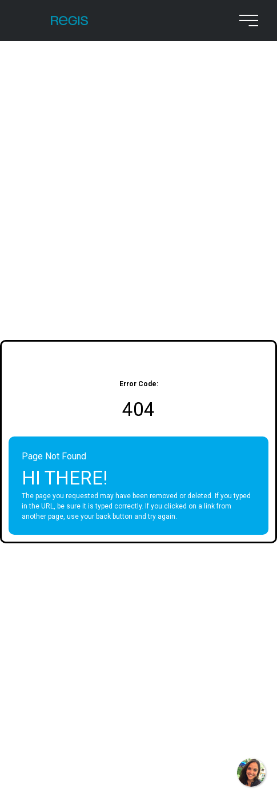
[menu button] (246, 20)
